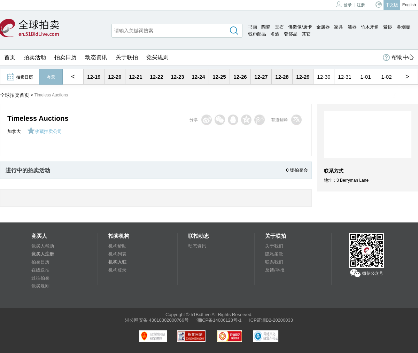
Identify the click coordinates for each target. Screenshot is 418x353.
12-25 (219, 77)
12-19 (93, 77)
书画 (252, 27)
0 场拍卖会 (297, 170)
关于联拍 (127, 57)
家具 (338, 27)
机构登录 (117, 270)
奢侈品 (290, 34)
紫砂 (387, 27)
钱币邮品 (257, 34)
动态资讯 (96, 57)
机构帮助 (117, 246)
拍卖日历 (65, 57)
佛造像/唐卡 (300, 27)
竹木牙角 (370, 27)
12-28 (281, 77)
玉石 (279, 27)
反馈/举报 (275, 270)
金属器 (323, 27)
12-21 (135, 77)
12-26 (240, 77)
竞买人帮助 (42, 246)
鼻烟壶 (403, 27)
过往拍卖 (40, 278)
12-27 (261, 77)
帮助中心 (398, 57)
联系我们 (274, 262)
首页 (9, 57)
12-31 (344, 77)
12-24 (198, 77)
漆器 (352, 27)
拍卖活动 (35, 57)
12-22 (156, 77)
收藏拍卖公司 (44, 131)
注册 (361, 4)
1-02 (386, 77)
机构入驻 (117, 262)
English (409, 4)
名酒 (274, 34)
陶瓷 (265, 27)
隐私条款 (274, 254)
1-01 (365, 77)
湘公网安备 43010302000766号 (157, 320)
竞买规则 (157, 57)
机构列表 (117, 254)
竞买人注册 (42, 254)
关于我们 (274, 246)
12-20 (114, 77)
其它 (306, 34)
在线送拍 (40, 270)
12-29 (302, 77)
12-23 (177, 77)
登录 (344, 4)
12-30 (323, 77)
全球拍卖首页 (14, 95)
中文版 (392, 4)
